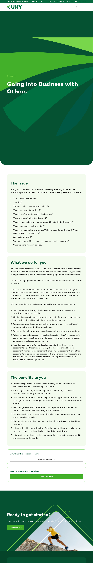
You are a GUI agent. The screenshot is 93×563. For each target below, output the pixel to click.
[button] (83, 7)
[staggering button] (46, 459)
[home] (14, 7)
